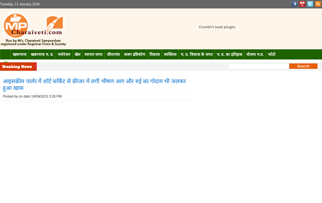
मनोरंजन (64, 54)
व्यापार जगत (93, 54)
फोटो (271, 54)
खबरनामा (20, 54)
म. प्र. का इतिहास (229, 54)
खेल (77, 54)
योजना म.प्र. (255, 54)
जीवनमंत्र (113, 54)
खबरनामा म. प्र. (42, 54)
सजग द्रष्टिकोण (134, 54)
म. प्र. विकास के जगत (196, 54)
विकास (154, 54)
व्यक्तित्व (170, 54)
